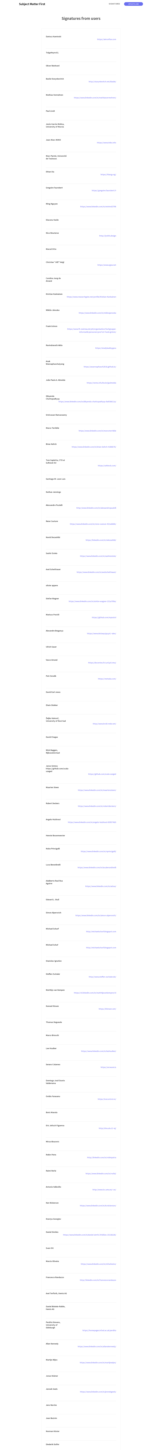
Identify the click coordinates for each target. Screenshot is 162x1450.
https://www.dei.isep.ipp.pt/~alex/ (101, 570)
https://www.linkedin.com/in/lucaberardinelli (96, 783)
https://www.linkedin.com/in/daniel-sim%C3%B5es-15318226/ (93, 1110)
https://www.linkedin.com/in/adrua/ (100, 796)
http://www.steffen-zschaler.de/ (102, 879)
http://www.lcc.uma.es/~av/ (104, 1069)
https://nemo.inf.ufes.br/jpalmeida (101, 350)
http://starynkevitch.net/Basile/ (102, 76)
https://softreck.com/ (107, 420)
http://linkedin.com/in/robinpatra (101, 1042)
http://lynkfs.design (107, 215)
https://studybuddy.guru (105, 321)
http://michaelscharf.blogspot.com (100, 839)
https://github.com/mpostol (103, 556)
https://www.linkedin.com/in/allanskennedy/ (96, 1213)
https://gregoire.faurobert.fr (103, 175)
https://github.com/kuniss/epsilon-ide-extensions (94, 1386)
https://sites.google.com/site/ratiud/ (100, 1415)
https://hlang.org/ (108, 161)
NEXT (85, 1431)
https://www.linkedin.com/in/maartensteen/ (96, 713)
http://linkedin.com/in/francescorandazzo (97, 1152)
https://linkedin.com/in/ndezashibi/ (100, 489)
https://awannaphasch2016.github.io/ (99, 334)
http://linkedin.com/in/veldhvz (102, 1399)
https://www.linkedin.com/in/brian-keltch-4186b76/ (93, 407)
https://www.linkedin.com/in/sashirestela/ (97, 503)
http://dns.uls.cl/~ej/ (107, 1015)
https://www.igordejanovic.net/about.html (97, 1319)
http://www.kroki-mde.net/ (104, 650)
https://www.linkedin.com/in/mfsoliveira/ (98, 1138)
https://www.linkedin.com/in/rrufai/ (100, 1055)
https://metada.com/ (107, 610)
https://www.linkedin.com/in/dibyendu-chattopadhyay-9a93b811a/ (92, 365)
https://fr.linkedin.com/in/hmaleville (100, 1345)
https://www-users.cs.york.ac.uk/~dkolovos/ (97, 1372)
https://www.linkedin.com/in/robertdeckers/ (96, 726)
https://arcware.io (108, 959)
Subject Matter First (32, 5)
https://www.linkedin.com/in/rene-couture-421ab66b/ (92, 476)
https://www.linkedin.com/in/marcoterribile (97, 393)
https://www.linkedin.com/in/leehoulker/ (98, 946)
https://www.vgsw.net (106, 241)
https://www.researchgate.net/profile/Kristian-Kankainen (95, 272)
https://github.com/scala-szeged (101, 694)
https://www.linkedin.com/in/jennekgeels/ (97, 1253)
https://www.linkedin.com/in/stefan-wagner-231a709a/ (92, 543)
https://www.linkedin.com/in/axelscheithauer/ (96, 516)
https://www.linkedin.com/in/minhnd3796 (98, 188)
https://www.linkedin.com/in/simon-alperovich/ (95, 825)
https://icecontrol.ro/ (106, 988)
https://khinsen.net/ (107, 906)
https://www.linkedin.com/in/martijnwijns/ (97, 1226)
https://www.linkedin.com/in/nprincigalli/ (98, 769)
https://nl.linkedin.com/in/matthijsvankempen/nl (94, 892)
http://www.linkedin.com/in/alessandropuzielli (96, 462)
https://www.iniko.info (106, 132)
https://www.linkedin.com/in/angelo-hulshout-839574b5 (95, 741)
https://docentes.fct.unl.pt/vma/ (102, 596)
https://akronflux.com (106, 36)
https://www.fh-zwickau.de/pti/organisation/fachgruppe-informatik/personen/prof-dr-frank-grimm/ (97, 304)
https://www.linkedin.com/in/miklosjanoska (97, 287)
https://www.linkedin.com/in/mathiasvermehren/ (94, 90)
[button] (133, 4)
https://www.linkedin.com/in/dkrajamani (98, 1359)
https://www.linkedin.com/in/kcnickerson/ (97, 1082)
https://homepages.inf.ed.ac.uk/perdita (99, 1194)
